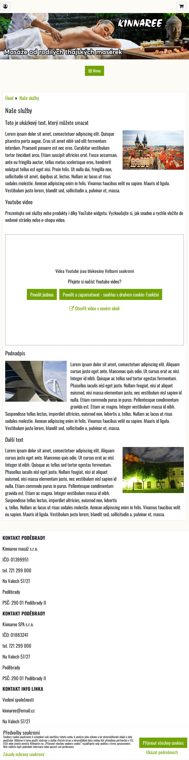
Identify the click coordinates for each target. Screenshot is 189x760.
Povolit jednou (41, 294)
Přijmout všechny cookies (163, 743)
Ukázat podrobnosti (162, 752)
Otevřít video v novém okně (94, 308)
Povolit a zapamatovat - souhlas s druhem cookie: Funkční (111, 294)
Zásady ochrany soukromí (23, 754)
